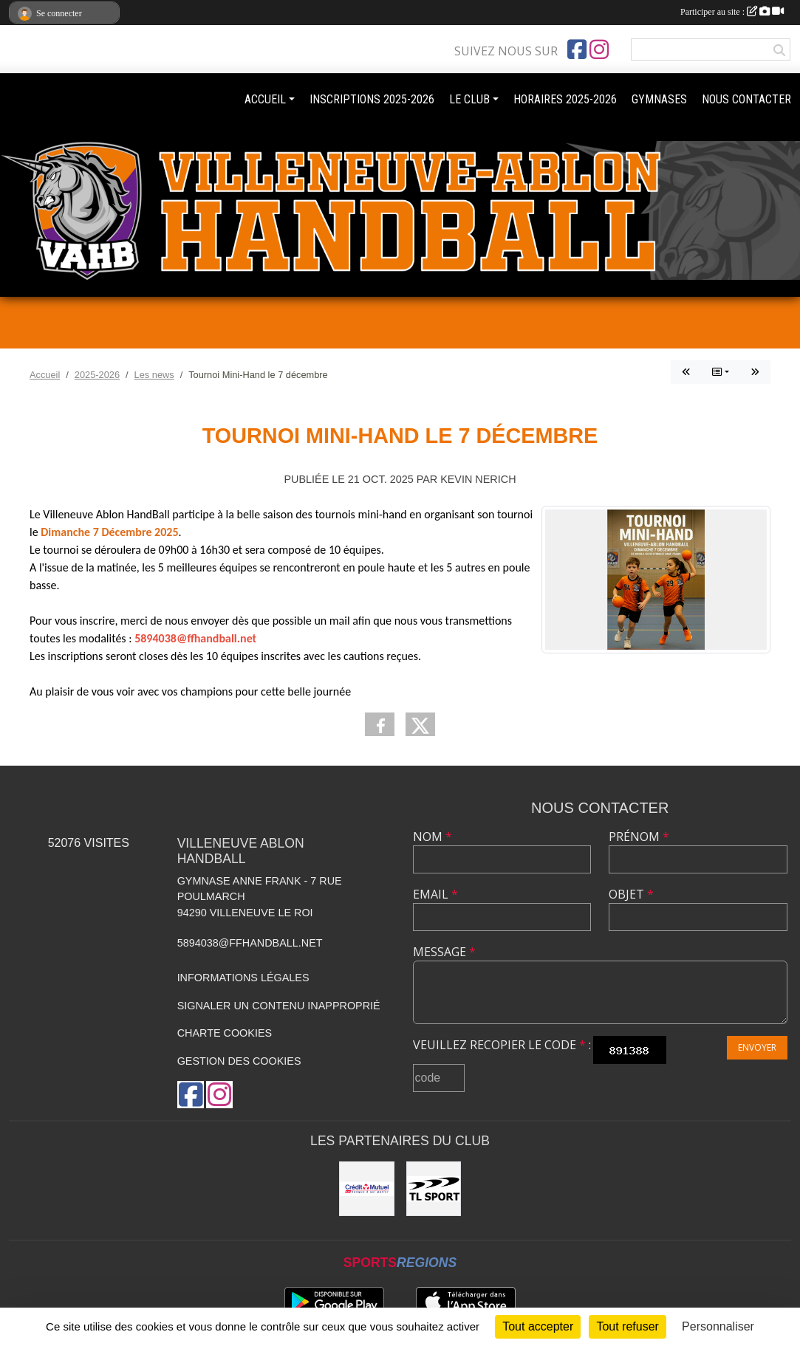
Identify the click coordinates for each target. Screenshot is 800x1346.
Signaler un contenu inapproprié (278, 1006)
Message (444, 952)
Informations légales (243, 977)
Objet (631, 894)
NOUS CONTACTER (746, 99)
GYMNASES (659, 99)
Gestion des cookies (239, 1061)
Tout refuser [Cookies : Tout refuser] (627, 1326)
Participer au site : (732, 12)
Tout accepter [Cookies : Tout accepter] (537, 1326)
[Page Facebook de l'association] (577, 49)
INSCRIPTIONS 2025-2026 (372, 99)
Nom (432, 836)
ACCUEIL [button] (265, 99)
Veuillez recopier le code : (502, 1045)
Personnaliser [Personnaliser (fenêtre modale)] (718, 1326)
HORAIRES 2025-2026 (565, 99)
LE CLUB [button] (469, 99)
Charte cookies (224, 1033)
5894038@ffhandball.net (250, 943)
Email (435, 894)
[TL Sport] (433, 1188)
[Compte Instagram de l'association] (599, 49)
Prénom (639, 836)
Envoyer (757, 1047)
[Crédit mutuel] (366, 1188)
